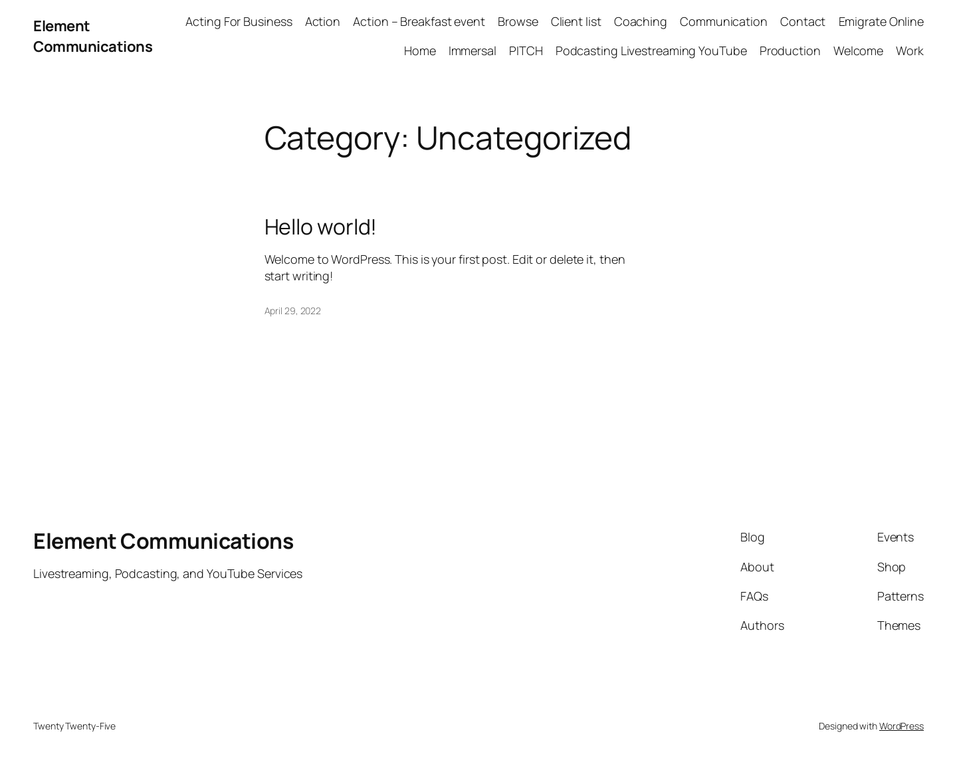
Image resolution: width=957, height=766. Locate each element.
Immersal (472, 50)
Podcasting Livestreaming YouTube (651, 50)
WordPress (901, 725)
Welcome (858, 50)
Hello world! (321, 227)
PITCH (526, 50)
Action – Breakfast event (419, 21)
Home (420, 50)
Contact (802, 21)
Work (910, 50)
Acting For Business (238, 21)
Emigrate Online (881, 21)
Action (322, 21)
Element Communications (92, 36)
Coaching (640, 21)
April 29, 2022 (293, 310)
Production (790, 50)
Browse (518, 21)
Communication (724, 21)
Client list (576, 21)
